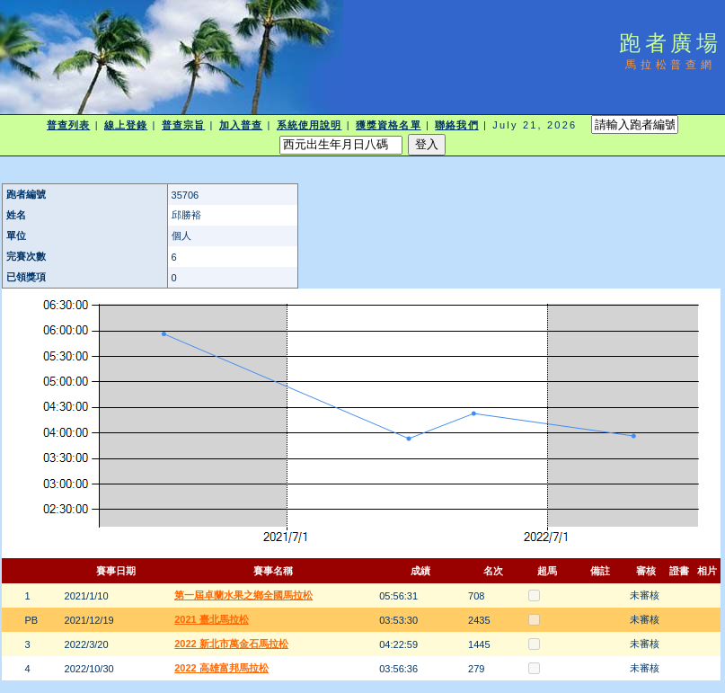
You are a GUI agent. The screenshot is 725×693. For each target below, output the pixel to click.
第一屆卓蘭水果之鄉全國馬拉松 (243, 595)
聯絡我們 (456, 125)
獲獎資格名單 (388, 125)
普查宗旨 (183, 125)
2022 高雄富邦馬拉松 (221, 667)
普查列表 (68, 125)
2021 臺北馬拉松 (211, 619)
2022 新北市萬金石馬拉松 (231, 643)
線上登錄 (125, 125)
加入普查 (240, 125)
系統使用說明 (309, 125)
